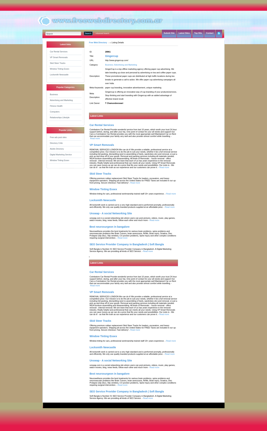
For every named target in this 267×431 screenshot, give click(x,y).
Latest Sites (184, 33)
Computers (55, 112)
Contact (209, 33)
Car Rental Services (58, 51)
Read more (95, 138)
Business (54, 94)
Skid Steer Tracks (57, 63)
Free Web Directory (98, 42)
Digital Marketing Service (61, 154)
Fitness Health (56, 106)
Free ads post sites (58, 137)
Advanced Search (102, 33)
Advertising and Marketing (61, 100)
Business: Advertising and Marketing (121, 65)
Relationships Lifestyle (60, 117)
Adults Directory (57, 149)
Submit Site (169, 33)
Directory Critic (56, 143)
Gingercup (111, 56)
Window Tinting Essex (59, 69)
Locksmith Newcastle (59, 74)
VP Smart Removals (59, 57)
